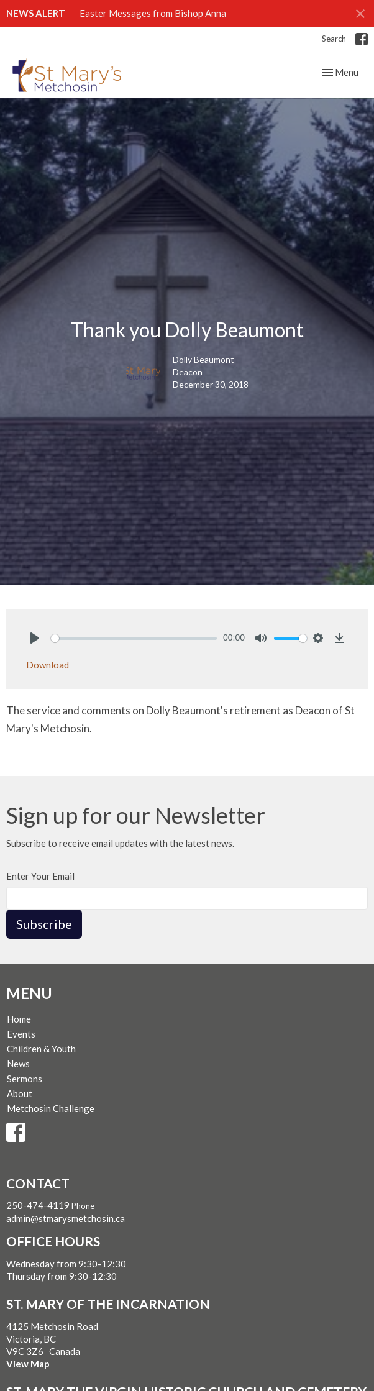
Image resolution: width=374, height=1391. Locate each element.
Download (47, 664)
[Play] (35, 638)
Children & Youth (41, 1048)
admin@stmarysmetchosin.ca (65, 1218)
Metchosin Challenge (50, 1108)
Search (334, 38)
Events (21, 1033)
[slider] (134, 638)
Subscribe (44, 923)
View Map (28, 1363)
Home (19, 1018)
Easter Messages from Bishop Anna (153, 13)
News (18, 1063)
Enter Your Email (40, 876)
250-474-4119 (38, 1205)
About (19, 1093)
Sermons (24, 1078)
